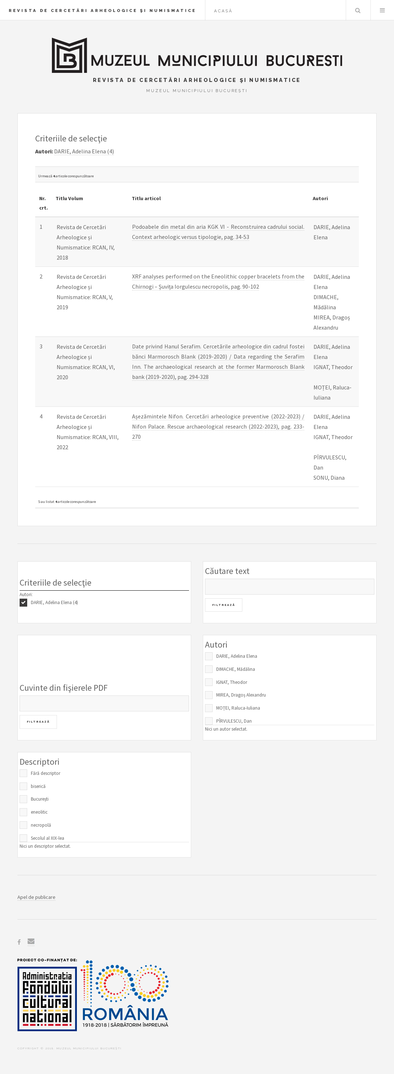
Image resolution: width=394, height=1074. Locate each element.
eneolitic (39, 812)
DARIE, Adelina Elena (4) (54, 602)
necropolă (41, 825)
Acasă (223, 10)
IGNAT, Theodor (231, 682)
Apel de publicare (36, 897)
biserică (38, 786)
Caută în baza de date (357, 10)
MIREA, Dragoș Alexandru (241, 695)
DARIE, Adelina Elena (236, 656)
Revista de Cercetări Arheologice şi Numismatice (102, 10)
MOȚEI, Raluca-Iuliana (238, 708)
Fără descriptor (45, 773)
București (40, 799)
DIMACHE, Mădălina (235, 669)
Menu (382, 10)
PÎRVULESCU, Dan (234, 721)
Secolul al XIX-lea (47, 838)
